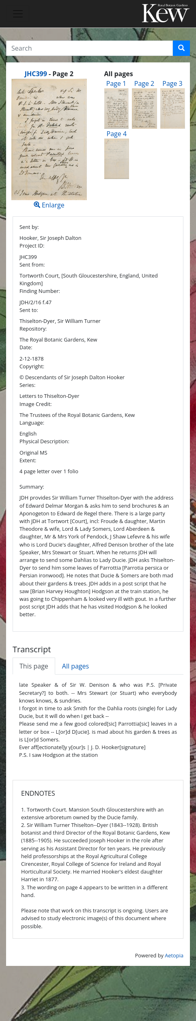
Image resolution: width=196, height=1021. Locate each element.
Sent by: (29, 227)
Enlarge (49, 144)
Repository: (33, 328)
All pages (75, 666)
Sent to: (28, 310)
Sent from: (32, 264)
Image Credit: (35, 404)
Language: (31, 422)
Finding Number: (39, 291)
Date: (25, 347)
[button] (181, 48)
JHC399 (36, 73)
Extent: (27, 460)
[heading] (49, 73)
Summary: (31, 486)
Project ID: (31, 245)
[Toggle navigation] (17, 14)
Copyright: (31, 366)
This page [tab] (33, 666)
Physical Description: (44, 441)
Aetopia (174, 955)
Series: (27, 385)
